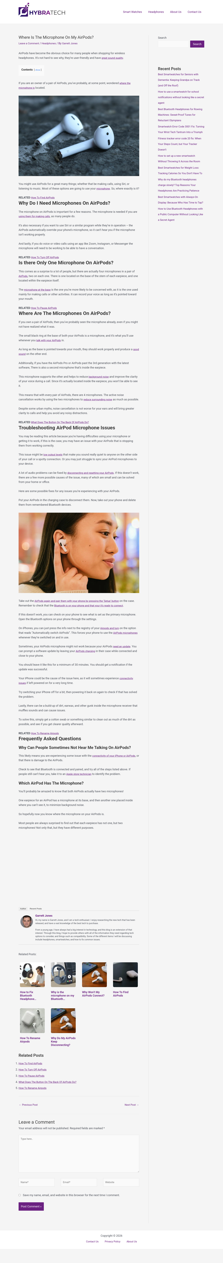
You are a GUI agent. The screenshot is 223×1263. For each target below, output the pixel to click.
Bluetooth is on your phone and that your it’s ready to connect (99, 614)
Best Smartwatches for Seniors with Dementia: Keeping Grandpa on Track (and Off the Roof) (181, 80)
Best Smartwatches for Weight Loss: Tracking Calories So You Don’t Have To (180, 179)
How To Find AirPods (44, 202)
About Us (176, 11)
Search (162, 37)
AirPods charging (86, 660)
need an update (122, 655)
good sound (26, 358)
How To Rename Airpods (46, 742)
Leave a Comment (30, 43)
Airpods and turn (110, 637)
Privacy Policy (112, 1256)
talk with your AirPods (49, 345)
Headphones (157, 11)
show (38, 70)
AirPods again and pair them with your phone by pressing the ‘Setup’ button (81, 610)
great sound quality (113, 57)
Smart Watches (134, 11)
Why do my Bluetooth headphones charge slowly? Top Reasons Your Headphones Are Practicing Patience (180, 196)
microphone (103, 188)
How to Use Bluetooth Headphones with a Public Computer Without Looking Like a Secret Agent (179, 231)
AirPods (23, 280)
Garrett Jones (43, 925)
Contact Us (195, 11)
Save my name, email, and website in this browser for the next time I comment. (71, 1209)
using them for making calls (36, 220)
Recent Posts (36, 918)
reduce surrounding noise (99, 404)
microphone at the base (38, 294)
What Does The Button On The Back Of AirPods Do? (62, 431)
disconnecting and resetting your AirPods (92, 482)
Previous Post (29, 1114)
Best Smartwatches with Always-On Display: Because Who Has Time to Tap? (180, 214)
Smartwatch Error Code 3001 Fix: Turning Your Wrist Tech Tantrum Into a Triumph (181, 132)
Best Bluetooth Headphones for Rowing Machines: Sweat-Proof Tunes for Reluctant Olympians (177, 115)
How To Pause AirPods (45, 312)
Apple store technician (80, 783)
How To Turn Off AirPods (46, 261)
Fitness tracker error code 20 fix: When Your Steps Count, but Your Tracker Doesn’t (178, 150)
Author (23, 918)
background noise (100, 381)
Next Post (131, 1114)
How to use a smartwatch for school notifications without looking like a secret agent (180, 97)
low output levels (53, 463)
